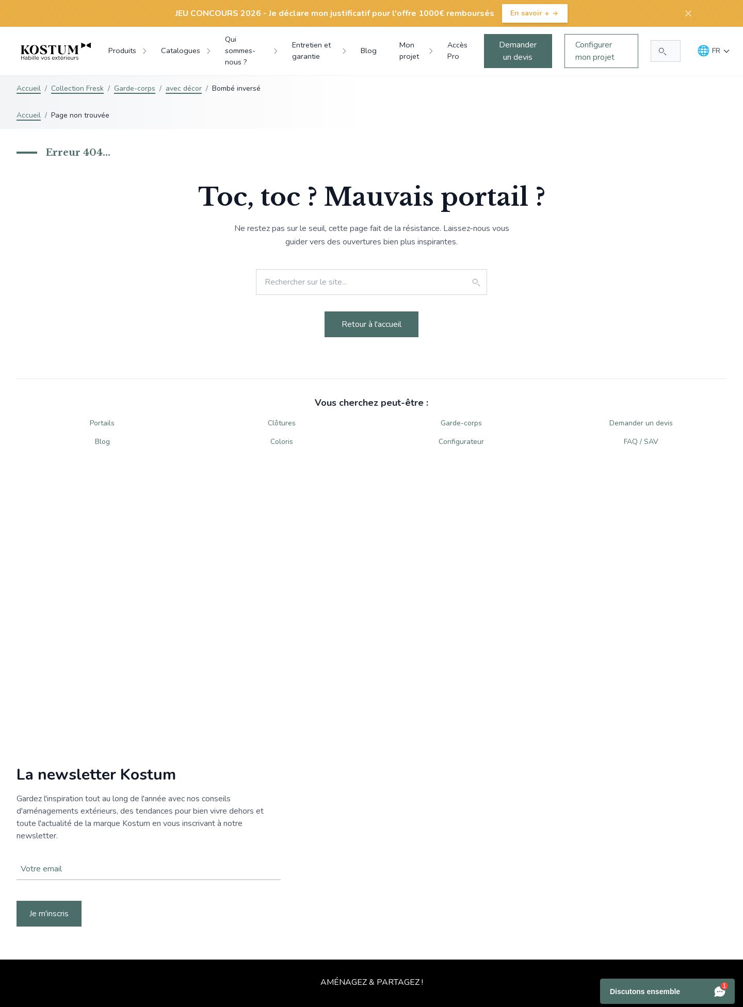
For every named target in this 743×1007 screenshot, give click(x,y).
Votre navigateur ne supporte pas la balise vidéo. (371, 846)
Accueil (29, 88)
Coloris (281, 442)
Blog (102, 442)
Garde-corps (134, 88)
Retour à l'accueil (371, 324)
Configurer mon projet (595, 51)
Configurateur (461, 442)
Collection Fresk (77, 88)
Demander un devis (518, 51)
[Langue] (714, 51)
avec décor (184, 88)
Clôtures (282, 423)
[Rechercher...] (666, 51)
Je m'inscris (49, 913)
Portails (102, 423)
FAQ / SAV (641, 442)
